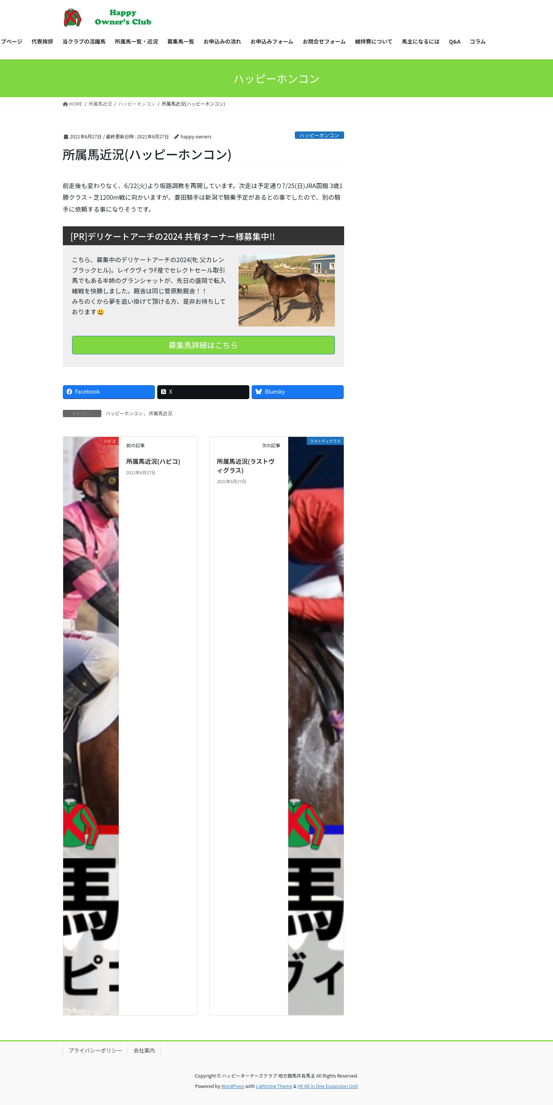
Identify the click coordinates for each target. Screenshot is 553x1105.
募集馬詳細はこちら (203, 344)
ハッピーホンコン (319, 135)
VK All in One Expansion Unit (328, 1086)
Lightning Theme (274, 1086)
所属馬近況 (160, 413)
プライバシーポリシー (96, 1050)
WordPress (232, 1086)
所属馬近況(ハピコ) (153, 461)
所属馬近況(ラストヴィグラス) (246, 465)
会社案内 (144, 1050)
